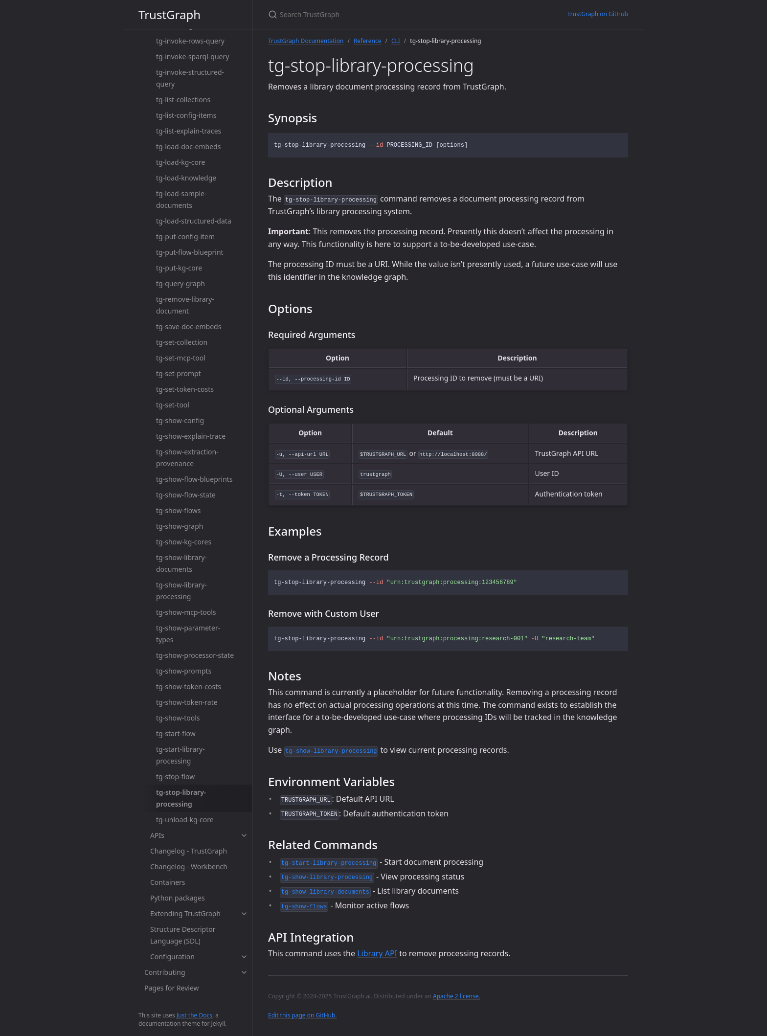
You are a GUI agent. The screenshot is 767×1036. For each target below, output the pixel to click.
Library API (377, 953)
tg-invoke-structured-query (190, 78)
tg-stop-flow (175, 776)
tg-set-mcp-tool (180, 357)
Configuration (172, 956)
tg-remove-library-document (185, 304)
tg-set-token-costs (185, 389)
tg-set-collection (181, 342)
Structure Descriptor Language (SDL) (183, 935)
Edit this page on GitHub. (302, 1015)
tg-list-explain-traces (188, 130)
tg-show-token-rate (187, 702)
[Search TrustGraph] (383, 14)
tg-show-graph (179, 526)
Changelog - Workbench (188, 866)
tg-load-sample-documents (181, 199)
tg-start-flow (176, 733)
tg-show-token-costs (188, 686)
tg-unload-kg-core (185, 819)
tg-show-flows (178, 510)
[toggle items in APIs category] (244, 835)
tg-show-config (180, 420)
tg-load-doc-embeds (188, 146)
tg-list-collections (183, 99)
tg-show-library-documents (181, 563)
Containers (167, 882)
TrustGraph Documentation (305, 41)
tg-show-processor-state (195, 655)
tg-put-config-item (185, 236)
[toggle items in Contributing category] (244, 972)
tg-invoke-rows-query (190, 40)
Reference (368, 41)
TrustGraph (169, 14)
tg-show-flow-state (186, 494)
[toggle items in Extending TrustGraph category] (244, 914)
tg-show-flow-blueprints (194, 479)
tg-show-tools (178, 717)
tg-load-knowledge (186, 177)
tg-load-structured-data (193, 220)
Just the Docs (194, 1015)
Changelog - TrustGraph (188, 851)
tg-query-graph (180, 283)
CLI (395, 41)
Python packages (177, 897)
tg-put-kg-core (179, 267)
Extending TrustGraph (185, 913)
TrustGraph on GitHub (597, 14)
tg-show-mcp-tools (186, 612)
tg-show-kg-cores (183, 541)
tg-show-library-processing (181, 590)
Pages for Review (171, 987)
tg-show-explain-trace (191, 436)
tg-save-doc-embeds (188, 326)
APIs (157, 835)
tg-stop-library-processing (181, 798)
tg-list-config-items (186, 115)
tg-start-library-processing (180, 755)
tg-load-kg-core (180, 162)
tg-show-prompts (183, 671)
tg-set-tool (172, 404)
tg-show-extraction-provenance (187, 457)
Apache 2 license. (456, 996)
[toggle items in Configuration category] (244, 957)
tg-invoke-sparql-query (192, 56)
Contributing (164, 972)
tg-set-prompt (178, 373)
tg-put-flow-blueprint (190, 252)
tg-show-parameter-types (188, 633)
